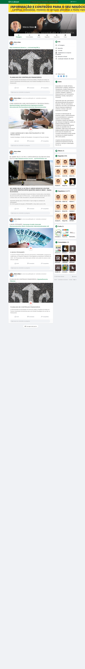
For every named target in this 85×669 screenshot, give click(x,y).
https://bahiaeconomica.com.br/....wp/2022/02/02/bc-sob (31, 158)
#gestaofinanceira (26, 105)
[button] (44, 1)
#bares (24, 226)
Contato (70, 279)
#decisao (12, 281)
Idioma (74, 276)
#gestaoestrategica (15, 105)
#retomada (38, 224)
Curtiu (60, 226)
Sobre (55, 279)
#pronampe (26, 224)
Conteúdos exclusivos (63, 279)
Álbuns (60, 150)
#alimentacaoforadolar (40, 226)
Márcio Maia (29, 27)
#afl (48, 226)
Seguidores (61, 191)
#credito (32, 224)
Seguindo (61, 156)
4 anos (15, 100)
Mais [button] (75, 279)
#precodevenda (14, 107)
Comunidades (62, 242)
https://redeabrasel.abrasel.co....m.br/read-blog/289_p (25, 47)
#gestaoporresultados (37, 105)
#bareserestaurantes (40, 107)
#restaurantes (30, 226)
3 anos (15, 44)
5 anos (15, 220)
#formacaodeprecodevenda (26, 107)
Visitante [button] (74, 1)
